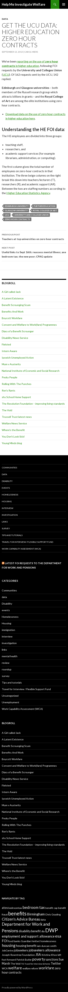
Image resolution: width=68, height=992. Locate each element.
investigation (10, 515)
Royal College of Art (45, 210)
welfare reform (30, 968)
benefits (17, 913)
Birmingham (36, 914)
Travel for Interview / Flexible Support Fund (27, 542)
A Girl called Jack (11, 291)
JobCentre (7, 950)
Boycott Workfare (12, 318)
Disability (7, 481)
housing (8, 945)
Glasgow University (16, 210)
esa (58, 936)
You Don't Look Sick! (13, 436)
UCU (6, 74)
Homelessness (10, 494)
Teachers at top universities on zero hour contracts (34, 236)
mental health (9, 656)
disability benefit (30, 931)
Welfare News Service (14, 423)
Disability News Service (15, 337)
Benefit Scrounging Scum (16, 304)
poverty (38, 959)
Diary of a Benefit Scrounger (18, 331)
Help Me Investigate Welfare (23, 4)
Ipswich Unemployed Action (18, 357)
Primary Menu (63, 4)
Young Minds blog (12, 443)
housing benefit (26, 945)
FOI (5, 941)
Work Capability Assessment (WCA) (21, 548)
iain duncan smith (47, 945)
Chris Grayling (53, 914)
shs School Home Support (16, 397)
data (5, 19)
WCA (5, 968)
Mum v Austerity (11, 364)
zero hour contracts (17, 219)
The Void (7, 410)
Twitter (56, 963)
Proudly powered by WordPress (17, 987)
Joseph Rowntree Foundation (18, 954)
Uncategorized (10, 695)
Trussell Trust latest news (17, 416)
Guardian (26, 941)
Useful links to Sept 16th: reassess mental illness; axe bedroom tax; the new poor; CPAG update (34, 252)
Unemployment (10, 702)
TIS (22, 964)
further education (44, 206)
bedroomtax (15, 907)
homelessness (48, 941)
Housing (7, 501)
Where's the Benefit (13, 429)
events (6, 487)
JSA (38, 955)
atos (5, 907)
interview (7, 508)
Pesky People (9, 377)
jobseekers (21, 950)
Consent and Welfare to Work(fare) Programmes (29, 324)
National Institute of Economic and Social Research (30, 370)
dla (43, 931)
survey (6, 528)
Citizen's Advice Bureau (21, 919)
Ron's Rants (8, 390)
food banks (14, 941)
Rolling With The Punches (16, 383)
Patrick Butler (24, 959)
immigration (8, 629)
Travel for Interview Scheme (37, 964)
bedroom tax (33, 907)
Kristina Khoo (49, 954)
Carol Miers (31, 51)
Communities (9, 467)
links (5, 521)
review (5, 662)
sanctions (52, 959)
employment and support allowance (28, 936)
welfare (15, 968)
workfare (46, 968)
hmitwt (36, 941)
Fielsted (6, 344)
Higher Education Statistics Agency (28, 193)
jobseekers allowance (44, 950)
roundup (6, 669)
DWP (51, 930)
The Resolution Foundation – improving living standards (33, 403)
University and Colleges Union (31, 215)
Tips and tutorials (12, 535)
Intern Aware (9, 351)
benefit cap (51, 907)
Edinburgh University (17, 206)
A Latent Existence (13, 298)
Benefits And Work (13, 311)
